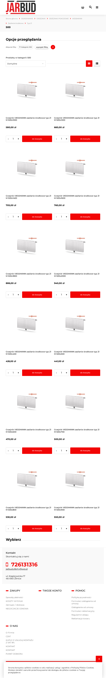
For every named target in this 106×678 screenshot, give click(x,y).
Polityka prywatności (81, 597)
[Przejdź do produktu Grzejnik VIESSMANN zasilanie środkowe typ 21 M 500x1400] (29, 170)
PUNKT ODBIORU (14, 654)
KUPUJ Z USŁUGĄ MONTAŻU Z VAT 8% (19, 641)
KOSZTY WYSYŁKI (14, 601)
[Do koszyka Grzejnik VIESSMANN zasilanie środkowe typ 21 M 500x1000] (37, 139)
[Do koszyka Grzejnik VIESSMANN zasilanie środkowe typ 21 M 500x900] (85, 528)
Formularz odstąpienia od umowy (83, 602)
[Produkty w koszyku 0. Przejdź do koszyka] (82, 7)
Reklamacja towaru (80, 618)
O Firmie (10, 632)
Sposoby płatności (14, 597)
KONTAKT (10, 646)
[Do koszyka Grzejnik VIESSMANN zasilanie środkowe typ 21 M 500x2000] (85, 294)
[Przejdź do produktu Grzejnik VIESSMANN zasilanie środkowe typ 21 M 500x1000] (29, 92)
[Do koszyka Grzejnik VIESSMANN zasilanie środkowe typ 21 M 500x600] (37, 450)
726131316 (23, 564)
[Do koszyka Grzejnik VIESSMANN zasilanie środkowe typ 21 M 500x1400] (37, 217)
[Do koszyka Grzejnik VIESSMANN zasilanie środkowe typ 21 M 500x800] (37, 528)
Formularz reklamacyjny (83, 611)
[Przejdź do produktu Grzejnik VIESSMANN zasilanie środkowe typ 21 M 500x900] (77, 482)
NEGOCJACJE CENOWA (17, 608)
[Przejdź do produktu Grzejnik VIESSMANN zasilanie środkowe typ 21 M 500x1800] (29, 248)
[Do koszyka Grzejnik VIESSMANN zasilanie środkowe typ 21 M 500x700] (85, 450)
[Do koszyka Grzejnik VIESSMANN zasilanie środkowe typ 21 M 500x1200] (85, 139)
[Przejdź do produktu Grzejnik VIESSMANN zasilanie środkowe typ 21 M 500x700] (77, 404)
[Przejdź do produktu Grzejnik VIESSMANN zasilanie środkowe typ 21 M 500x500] (77, 326)
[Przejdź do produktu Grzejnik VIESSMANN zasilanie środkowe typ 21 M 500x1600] (77, 170)
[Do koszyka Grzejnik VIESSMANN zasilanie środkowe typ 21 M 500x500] (85, 373)
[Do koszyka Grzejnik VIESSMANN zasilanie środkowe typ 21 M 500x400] (37, 373)
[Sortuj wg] (26, 63)
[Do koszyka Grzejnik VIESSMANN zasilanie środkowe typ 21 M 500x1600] (85, 217)
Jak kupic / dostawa (15, 605)
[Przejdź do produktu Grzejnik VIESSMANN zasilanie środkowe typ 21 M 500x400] (29, 326)
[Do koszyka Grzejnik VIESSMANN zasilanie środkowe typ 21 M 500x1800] (37, 294)
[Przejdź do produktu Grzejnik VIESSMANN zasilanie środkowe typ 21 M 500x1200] (77, 92)
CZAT (8, 636)
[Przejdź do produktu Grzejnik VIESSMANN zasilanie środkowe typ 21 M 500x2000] (77, 248)
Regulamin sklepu (79, 615)
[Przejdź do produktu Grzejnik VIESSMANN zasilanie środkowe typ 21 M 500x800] (29, 482)
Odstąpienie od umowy (82, 607)
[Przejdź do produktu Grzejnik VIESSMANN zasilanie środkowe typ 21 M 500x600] (29, 404)
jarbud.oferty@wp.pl (17, 569)
